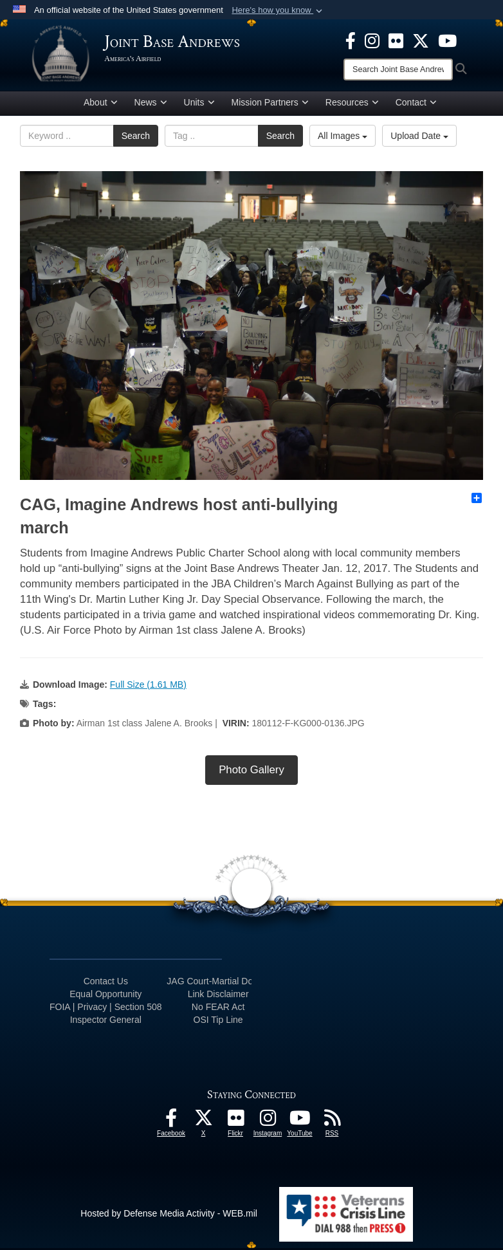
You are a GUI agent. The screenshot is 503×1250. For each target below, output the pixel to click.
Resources (352, 105)
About (101, 105)
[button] (278, 10)
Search (136, 138)
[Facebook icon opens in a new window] (350, 40)
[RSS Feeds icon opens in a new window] (332, 1123)
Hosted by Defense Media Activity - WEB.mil (168, 1216)
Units (199, 105)
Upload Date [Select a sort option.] (419, 138)
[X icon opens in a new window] (420, 40)
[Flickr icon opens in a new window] (396, 40)
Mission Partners (270, 105)
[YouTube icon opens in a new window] (447, 40)
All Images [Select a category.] (342, 138)
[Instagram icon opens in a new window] (372, 40)
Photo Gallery (251, 772)
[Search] (398, 69)
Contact (416, 105)
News (150, 105)
